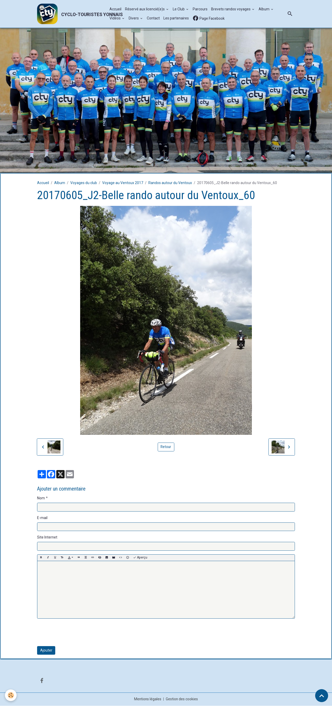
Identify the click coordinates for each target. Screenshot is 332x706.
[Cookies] (11, 695)
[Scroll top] (321, 695)
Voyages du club (83, 183)
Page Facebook (208, 18)
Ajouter (46, 650)
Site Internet (47, 537)
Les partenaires (176, 18)
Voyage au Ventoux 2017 (122, 183)
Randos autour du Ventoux (170, 183)
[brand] (70, 14)
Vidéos (115, 18)
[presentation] (76, 633)
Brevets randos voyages (231, 9)
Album (264, 9)
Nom (41, 498)
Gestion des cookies (182, 699)
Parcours (200, 9)
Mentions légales (148, 699)
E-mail (42, 518)
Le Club (179, 9)
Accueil (115, 9)
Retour (165, 447)
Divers (134, 18)
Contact (153, 18)
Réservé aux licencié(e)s (145, 9)
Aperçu (140, 558)
